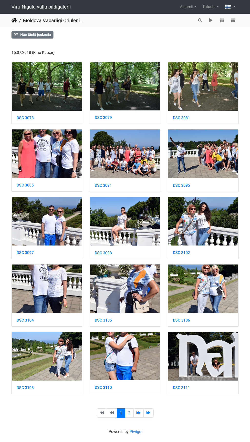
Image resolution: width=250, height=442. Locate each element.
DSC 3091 (103, 185)
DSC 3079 (103, 117)
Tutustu (209, 6)
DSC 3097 (25, 252)
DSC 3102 (181, 252)
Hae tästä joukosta (32, 34)
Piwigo (135, 431)
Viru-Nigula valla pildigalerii (41, 7)
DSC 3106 (181, 320)
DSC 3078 (25, 118)
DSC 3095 (181, 185)
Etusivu (14, 20)
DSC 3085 (25, 185)
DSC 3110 (103, 387)
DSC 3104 (25, 320)
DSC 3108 (25, 387)
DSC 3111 (181, 387)
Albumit (186, 6)
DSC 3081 (181, 118)
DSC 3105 (103, 320)
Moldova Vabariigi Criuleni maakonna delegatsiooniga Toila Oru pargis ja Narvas (53, 20)
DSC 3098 (103, 253)
